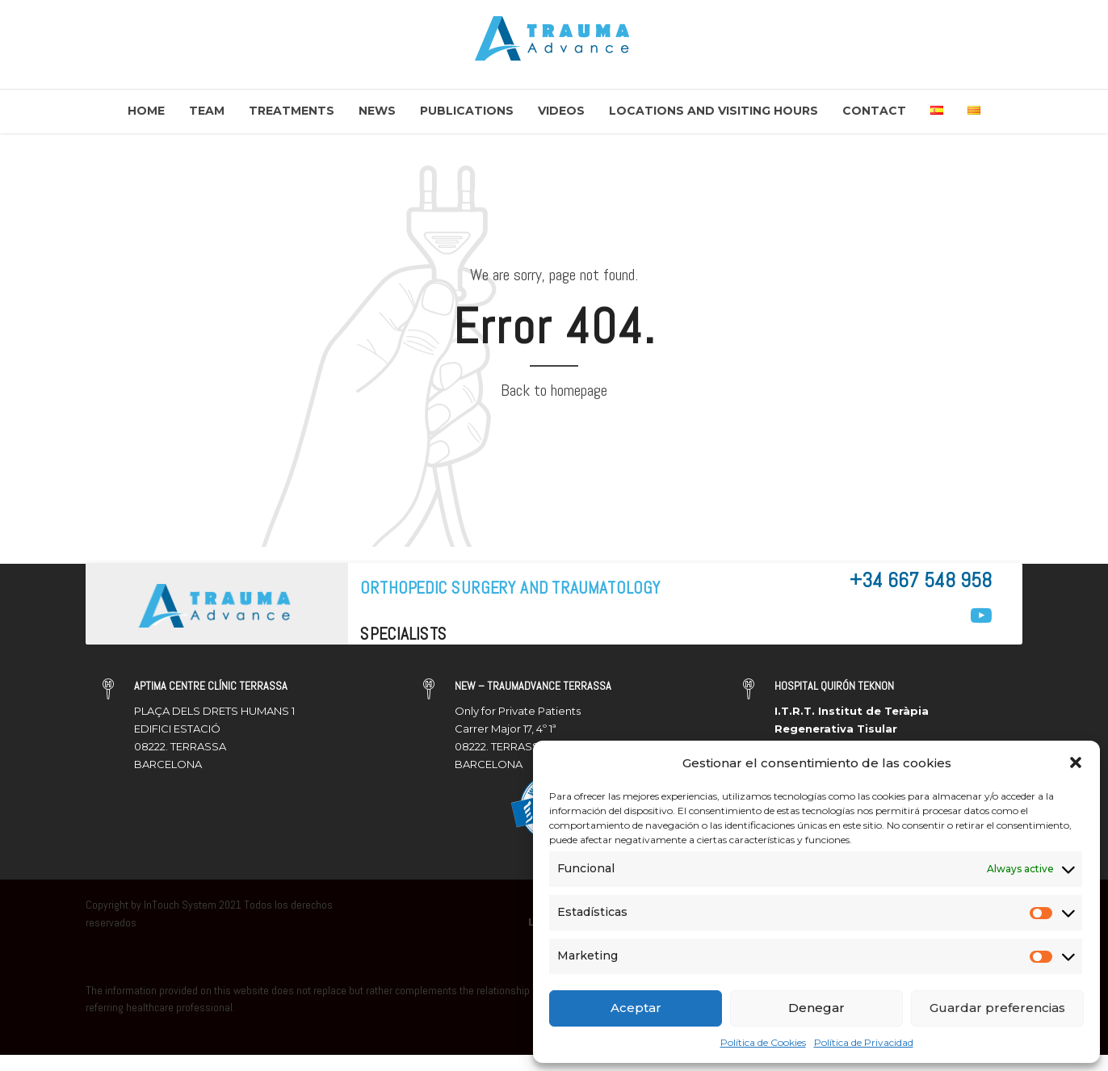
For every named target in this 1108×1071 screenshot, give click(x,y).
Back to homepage (554, 390)
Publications (467, 110)
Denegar (816, 1007)
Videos (561, 110)
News (377, 110)
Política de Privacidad (863, 1042)
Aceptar (636, 1007)
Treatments (291, 110)
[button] (1076, 762)
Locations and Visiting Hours (713, 110)
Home (146, 110)
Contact (874, 110)
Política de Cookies (763, 1042)
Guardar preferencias (997, 1007)
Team (207, 110)
